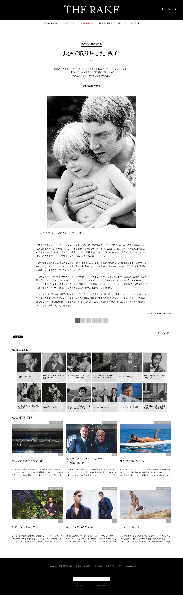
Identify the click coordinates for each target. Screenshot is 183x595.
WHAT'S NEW (51, 23)
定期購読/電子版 (65, 566)
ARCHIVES (87, 23)
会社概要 (77, 566)
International (131, 566)
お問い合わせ (98, 566)
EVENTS (136, 23)
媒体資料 (87, 566)
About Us (53, 566)
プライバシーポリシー (115, 566)
